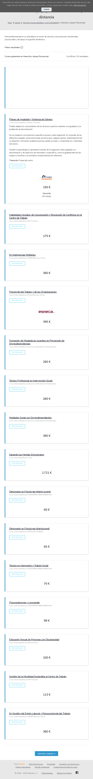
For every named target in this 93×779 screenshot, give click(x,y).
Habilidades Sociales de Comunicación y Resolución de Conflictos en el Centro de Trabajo (45, 216)
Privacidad (51, 764)
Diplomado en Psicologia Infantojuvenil (29, 528)
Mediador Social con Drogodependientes (30, 417)
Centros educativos (23, 767)
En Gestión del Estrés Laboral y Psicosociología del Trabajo (39, 713)
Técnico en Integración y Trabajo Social (28, 565)
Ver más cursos (46, 753)
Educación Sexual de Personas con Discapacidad (34, 639)
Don (16, 764)
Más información (80, 5)
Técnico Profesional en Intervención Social (30, 380)
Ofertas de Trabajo (64, 773)
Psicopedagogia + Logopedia (24, 602)
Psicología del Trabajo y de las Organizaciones (33, 292)
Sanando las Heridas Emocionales (26, 454)
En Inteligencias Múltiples (22, 255)
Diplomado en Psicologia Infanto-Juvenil (30, 491)
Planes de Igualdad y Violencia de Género (31, 119)
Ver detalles (17, 166)
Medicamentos (47, 773)
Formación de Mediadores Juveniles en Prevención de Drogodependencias (36, 342)
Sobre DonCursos (36, 764)
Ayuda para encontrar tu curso (66, 767)
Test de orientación (42, 767)
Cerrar (46, 9)
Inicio (10, 22)
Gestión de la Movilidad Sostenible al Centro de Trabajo (37, 676)
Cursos (17, 22)
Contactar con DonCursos (69, 764)
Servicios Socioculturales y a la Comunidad (40, 22)
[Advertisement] (46, 87)
